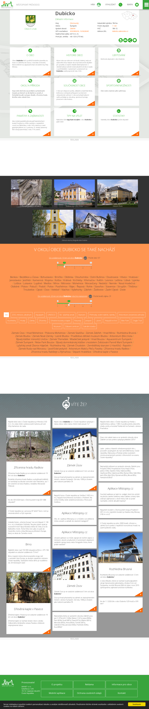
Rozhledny (11, 320)
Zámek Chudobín (76, 345)
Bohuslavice (47, 277)
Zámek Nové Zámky (42, 336)
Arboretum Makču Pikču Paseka (85, 348)
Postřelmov (61, 286)
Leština (118, 280)
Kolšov (58, 280)
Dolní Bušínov (97, 277)
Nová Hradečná (127, 283)
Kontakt (122, 693)
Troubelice (28, 289)
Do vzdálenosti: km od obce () (62, 296)
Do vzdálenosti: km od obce (65, 258)
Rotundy (77, 320)
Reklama (89, 684)
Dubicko (65, 13)
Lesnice (109, 280)
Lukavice (27, 283)
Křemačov (89, 280)
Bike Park (125, 320)
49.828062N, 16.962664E (79, 31)
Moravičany (91, 283)
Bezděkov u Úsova (29, 277)
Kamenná (38, 280)
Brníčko (59, 277)
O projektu (56, 684)
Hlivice (123, 277)
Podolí (42, 286)
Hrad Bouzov (98, 339)
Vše (6, 314)
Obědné (15, 286)
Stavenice (110, 286)
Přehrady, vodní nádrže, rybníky (102, 314)
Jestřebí (27, 280)
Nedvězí (103, 283)
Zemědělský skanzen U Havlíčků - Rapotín (109, 345)
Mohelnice (78, 283)
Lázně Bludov (62, 336)
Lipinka (135, 280)
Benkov (14, 277)
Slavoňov (99, 286)
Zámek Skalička (76, 332)
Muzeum (57, 326)
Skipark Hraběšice (82, 351)
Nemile (113, 283)
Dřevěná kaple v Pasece (105, 351)
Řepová (81, 286)
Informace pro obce (122, 684)
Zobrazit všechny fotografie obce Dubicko (74, 240)
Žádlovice (98, 289)
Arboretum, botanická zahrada (131, 314)
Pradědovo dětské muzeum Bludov (89, 336)
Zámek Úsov (18, 332)
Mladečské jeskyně (79, 339)
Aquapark (40, 314)
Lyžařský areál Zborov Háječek (32, 345)
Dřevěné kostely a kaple (60, 320)
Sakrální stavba (89, 326)
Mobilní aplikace (57, 693)
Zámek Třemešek (59, 339)
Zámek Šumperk (24, 342)
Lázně (98, 320)
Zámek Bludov (22, 336)
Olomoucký (74, 23)
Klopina (49, 280)
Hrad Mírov (109, 332)
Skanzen (81, 314)
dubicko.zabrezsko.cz (120, 31)
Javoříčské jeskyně (57, 348)
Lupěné (38, 283)
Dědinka (69, 277)
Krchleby (77, 280)
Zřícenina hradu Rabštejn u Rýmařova (51, 351)
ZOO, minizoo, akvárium (21, 314)
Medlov (47, 283)
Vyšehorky (76, 289)
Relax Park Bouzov (44, 342)
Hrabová (133, 277)
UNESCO (51, 314)
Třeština (132, 286)
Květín (100, 280)
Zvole (123, 289)
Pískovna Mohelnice (55, 332)
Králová (67, 280)
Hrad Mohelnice (35, 332)
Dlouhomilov (81, 277)
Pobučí (33, 286)
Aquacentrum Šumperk (119, 339)
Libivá (127, 280)
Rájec (72, 286)
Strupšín (121, 286)
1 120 (114, 26)
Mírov (56, 283)
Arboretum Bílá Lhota (121, 336)
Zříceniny (42, 320)
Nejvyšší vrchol (111, 320)
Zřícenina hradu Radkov (116, 348)
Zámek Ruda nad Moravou (32, 348)
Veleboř (55, 289)
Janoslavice (15, 280)
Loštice (17, 283)
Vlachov (65, 289)
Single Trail (137, 320)
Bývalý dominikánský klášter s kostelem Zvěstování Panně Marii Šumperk (94, 342)
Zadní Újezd (111, 289)
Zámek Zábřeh (93, 332)
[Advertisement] (74, 158)
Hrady (22, 320)
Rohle (89, 286)
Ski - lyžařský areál (66, 314)
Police (50, 286)
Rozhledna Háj (57, 345)
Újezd (39, 289)
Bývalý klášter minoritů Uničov (32, 339)
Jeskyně (88, 320)
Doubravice (112, 277)
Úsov (46, 289)
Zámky (32, 320)
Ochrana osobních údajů (89, 693)
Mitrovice (66, 283)
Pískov (24, 286)
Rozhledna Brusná (126, 332)
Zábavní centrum (72, 326)
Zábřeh (72, 28)
